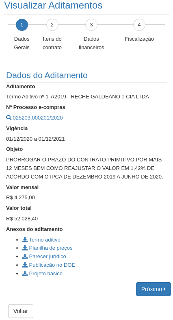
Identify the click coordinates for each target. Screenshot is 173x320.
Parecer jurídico (44, 256)
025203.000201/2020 (34, 118)
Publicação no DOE (48, 265)
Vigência (17, 128)
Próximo (153, 289)
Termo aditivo (41, 240)
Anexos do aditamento (34, 229)
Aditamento (20, 86)
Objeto (14, 149)
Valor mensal (22, 187)
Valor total (19, 208)
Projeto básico (42, 273)
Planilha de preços (47, 248)
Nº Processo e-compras (35, 107)
